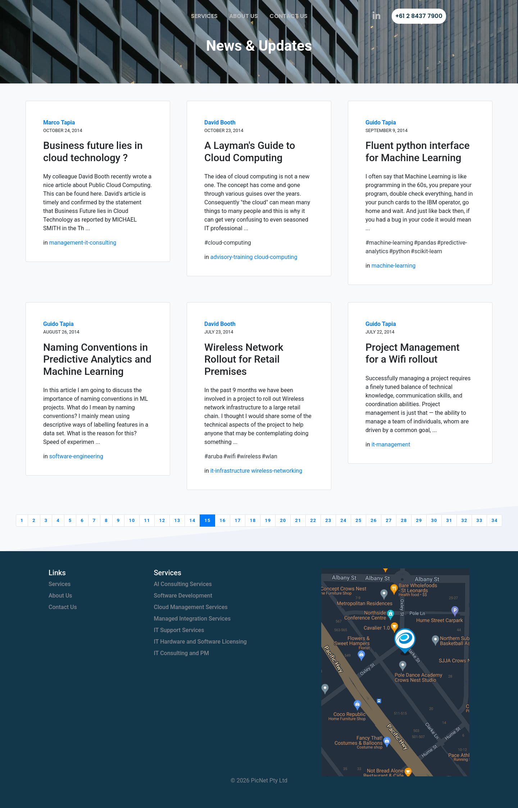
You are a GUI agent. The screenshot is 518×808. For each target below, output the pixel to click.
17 (238, 520)
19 (268, 520)
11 (147, 520)
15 (207, 520)
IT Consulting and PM (181, 653)
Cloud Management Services (191, 607)
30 (434, 520)
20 (283, 520)
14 (192, 520)
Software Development (183, 595)
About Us (243, 16)
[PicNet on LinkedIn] (376, 16)
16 (222, 520)
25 (358, 520)
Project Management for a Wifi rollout (412, 353)
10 (132, 520)
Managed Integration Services (192, 618)
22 (313, 520)
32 (464, 520)
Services (204, 16)
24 (343, 520)
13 (177, 520)
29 (419, 520)
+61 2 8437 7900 (418, 16)
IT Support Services (179, 630)
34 (494, 520)
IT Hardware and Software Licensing (200, 641)
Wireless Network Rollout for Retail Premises (243, 359)
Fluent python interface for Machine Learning (417, 152)
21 (298, 520)
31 (449, 520)
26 (374, 520)
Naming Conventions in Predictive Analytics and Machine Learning (97, 359)
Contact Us (288, 16)
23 (328, 520)
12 (162, 520)
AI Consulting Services (183, 584)
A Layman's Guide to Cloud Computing (249, 152)
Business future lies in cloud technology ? (92, 152)
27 (389, 520)
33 (479, 520)
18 (253, 520)
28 (404, 520)
